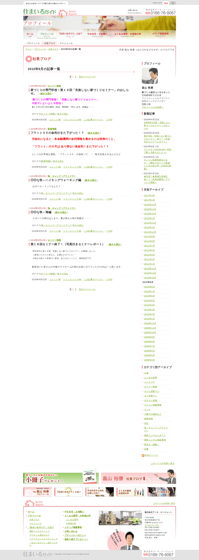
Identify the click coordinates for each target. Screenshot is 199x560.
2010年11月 (150, 273)
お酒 (146, 373)
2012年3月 (149, 227)
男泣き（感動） (151, 444)
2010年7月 (149, 291)
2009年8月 (149, 341)
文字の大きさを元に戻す (166, 3)
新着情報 (52, 129)
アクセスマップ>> (152, 525)
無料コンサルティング (39, 531)
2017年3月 (149, 195)
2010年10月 (150, 277)
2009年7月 (149, 346)
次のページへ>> (87, 76)
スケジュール (66, 43)
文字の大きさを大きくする (172, 3)
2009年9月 (149, 337)
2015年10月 (150, 213)
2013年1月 (149, 218)
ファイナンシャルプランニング (43, 539)
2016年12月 (150, 204)
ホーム (28, 49)
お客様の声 (71, 523)
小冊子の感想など (153, 414)
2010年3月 (149, 309)
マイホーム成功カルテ (39, 535)
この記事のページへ (93, 120)
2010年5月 (149, 300)
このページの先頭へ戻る (163, 463)
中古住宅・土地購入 (74, 512)
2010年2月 (149, 314)
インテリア (149, 382)
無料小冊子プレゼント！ (77, 539)
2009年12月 (150, 323)
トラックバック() (72, 120)
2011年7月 (149, 246)
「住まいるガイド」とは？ (41, 527)
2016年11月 (150, 209)
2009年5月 (149, 355)
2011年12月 (150, 232)
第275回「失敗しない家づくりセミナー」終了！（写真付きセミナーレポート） (158, 139)
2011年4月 (149, 255)
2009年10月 (150, 332)
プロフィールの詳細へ (153, 107)
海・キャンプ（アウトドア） (62, 176)
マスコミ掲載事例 (153, 405)
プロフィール (33, 43)
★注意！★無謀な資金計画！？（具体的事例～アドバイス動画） (157, 179)
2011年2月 (149, 259)
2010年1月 (149, 319)
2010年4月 (149, 305)
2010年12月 (150, 268)
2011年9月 (149, 236)
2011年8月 (149, 241)
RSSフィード (151, 455)
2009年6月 (149, 351)
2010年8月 (149, 287)
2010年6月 (149, 296)
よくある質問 (150, 377)
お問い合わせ (71, 531)
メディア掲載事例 (73, 527)
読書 (146, 449)
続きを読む (46, 93)
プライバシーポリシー (75, 535)
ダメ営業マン (150, 396)
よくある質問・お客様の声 (78, 516)
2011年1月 (149, 264)
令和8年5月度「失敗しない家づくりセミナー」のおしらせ (157, 125)
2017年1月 (149, 200)
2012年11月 (150, 223)
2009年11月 (150, 328)
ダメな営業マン (151, 391)
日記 (146, 423)
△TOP (109, 120)
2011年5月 (149, 250)
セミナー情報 (54, 86)
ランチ (147, 409)
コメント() (55, 120)
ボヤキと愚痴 (150, 400)
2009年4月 (149, 360)
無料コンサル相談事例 (155, 440)
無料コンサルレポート (155, 435)
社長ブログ (53, 49)
